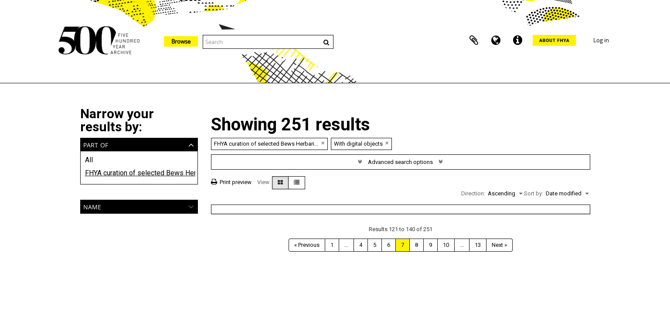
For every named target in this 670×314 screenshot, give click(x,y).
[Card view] (280, 182)
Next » (499, 245)
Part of (95, 144)
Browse (180, 41)
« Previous (307, 245)
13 (478, 245)
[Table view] (296, 182)
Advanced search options (400, 162)
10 (446, 245)
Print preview (231, 182)
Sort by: (533, 193)
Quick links (517, 40)
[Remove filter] (323, 143)
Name (92, 206)
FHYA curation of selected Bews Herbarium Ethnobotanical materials (139, 173)
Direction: (473, 193)
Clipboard (474, 40)
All (89, 160)
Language (496, 40)
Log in (601, 40)
